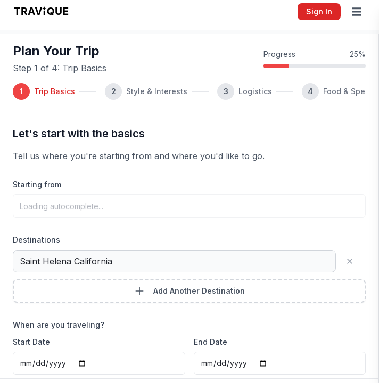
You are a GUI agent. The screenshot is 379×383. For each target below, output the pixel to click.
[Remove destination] (354, 261)
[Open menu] (358, 11)
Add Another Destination (189, 291)
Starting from (37, 184)
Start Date (31, 341)
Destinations (36, 239)
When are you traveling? (58, 324)
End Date (210, 341)
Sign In (319, 11)
